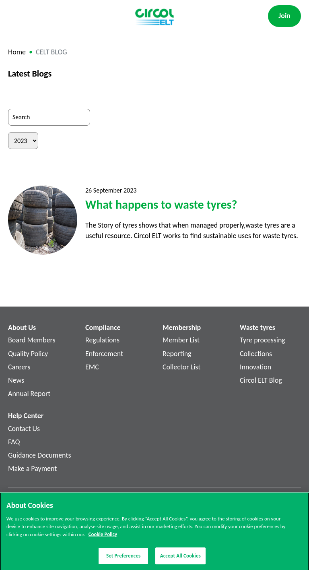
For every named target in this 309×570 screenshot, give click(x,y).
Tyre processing (262, 340)
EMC (92, 367)
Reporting (177, 353)
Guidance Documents (39, 455)
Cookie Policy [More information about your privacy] (103, 536)
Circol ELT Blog (261, 380)
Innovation (255, 367)
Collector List (181, 367)
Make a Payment (32, 468)
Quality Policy (28, 353)
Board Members (32, 340)
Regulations (102, 340)
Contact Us (24, 428)
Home (17, 52)
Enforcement (104, 353)
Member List (181, 340)
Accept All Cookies (180, 558)
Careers (19, 367)
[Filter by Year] (23, 140)
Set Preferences (123, 558)
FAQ (14, 441)
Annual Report (29, 393)
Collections (256, 353)
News (16, 380)
